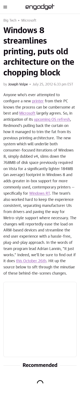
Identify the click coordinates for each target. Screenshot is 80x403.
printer (38, 101)
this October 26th (31, 261)
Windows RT (39, 194)
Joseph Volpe (18, 84)
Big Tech (10, 20)
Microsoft (28, 20)
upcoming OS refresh (52, 120)
